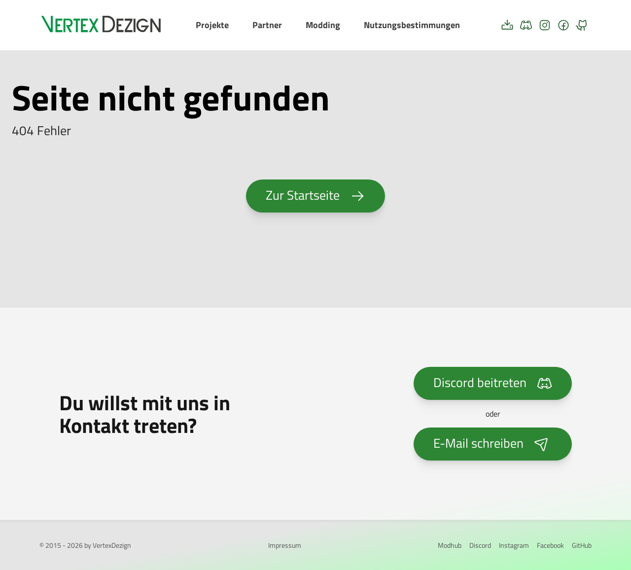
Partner (267, 25)
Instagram (514, 545)
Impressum (284, 545)
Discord (480, 545)
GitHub (582, 545)
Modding (323, 25)
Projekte (212, 25)
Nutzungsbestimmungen (412, 25)
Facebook (550, 545)
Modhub (449, 545)
